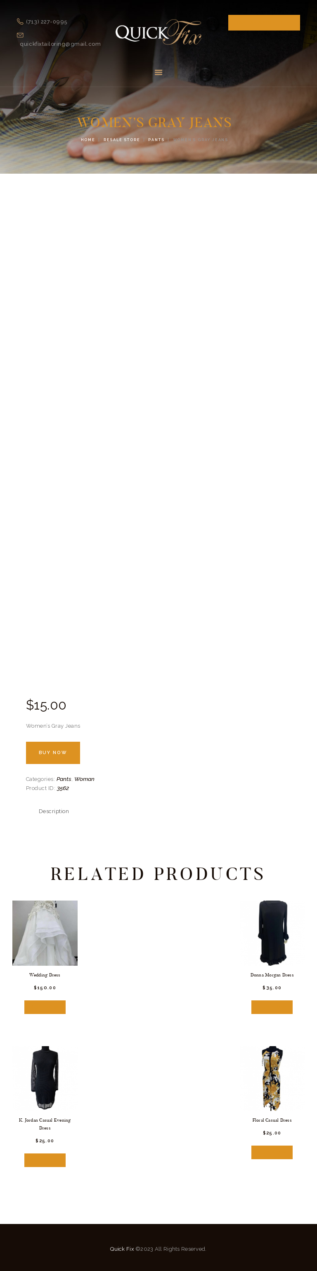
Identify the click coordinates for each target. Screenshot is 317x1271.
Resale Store (122, 140)
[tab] (54, 811)
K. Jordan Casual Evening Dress (45, 1123)
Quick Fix (122, 1246)
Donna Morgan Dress (272, 975)
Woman (84, 779)
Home (87, 140)
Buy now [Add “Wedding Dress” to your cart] (44, 1006)
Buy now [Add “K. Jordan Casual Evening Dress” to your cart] (44, 1158)
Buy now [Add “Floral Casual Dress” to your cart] (272, 1150)
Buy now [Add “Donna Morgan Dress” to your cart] (272, 1006)
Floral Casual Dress (272, 1119)
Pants (156, 140)
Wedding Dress (45, 975)
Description (54, 811)
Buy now (53, 752)
